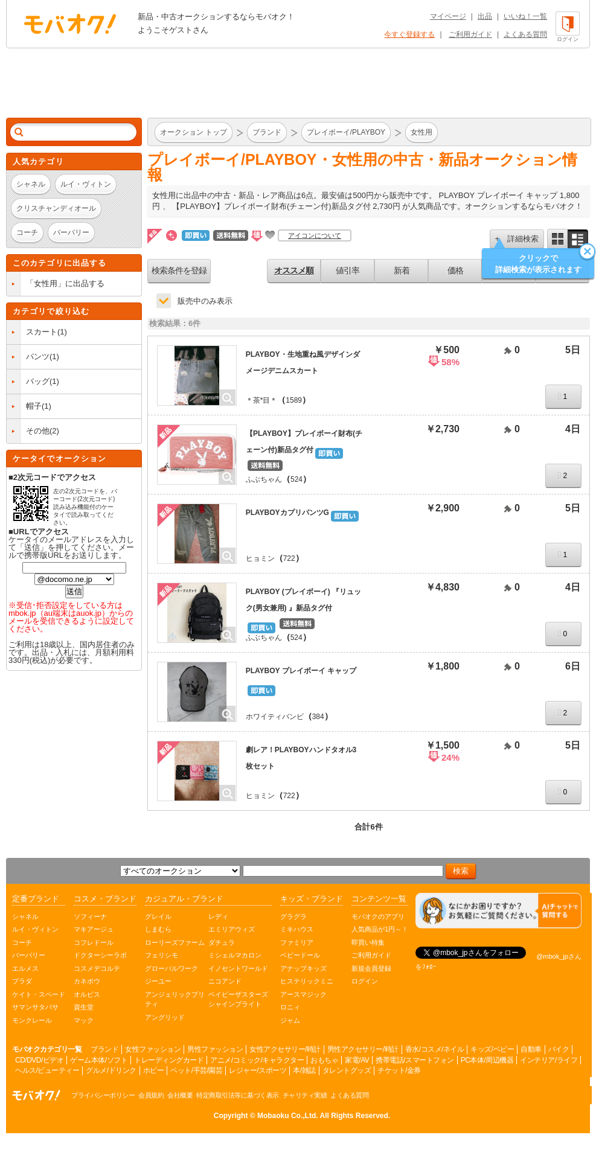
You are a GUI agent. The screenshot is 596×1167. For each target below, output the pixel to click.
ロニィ (290, 1007)
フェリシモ (161, 955)
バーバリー (28, 955)
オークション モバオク (70, 23)
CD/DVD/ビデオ (39, 1060)
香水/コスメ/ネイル (434, 1049)
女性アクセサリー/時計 (285, 1049)
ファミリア (296, 942)
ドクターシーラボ (100, 955)
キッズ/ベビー (492, 1049)
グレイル (158, 916)
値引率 (347, 270)
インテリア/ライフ (548, 1060)
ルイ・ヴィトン (35, 929)
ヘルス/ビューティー (47, 1070)
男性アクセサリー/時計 (363, 1049)
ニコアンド (225, 981)
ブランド (104, 1049)
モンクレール (32, 1020)
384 (318, 716)
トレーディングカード (168, 1060)
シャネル (25, 916)
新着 (401, 270)
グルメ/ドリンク (111, 1070)
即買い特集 (368, 942)
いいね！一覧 (525, 16)
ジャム (290, 1020)
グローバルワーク (171, 968)
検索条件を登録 (179, 270)
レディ (218, 916)
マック (84, 1020)
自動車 (531, 1049)
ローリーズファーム (175, 942)
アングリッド (165, 1017)
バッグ (38, 381)
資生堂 (84, 1007)
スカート (41, 331)
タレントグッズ (346, 1070)
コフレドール (94, 942)
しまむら (158, 929)
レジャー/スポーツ (257, 1070)
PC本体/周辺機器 (487, 1060)
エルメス (25, 968)
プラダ (22, 981)
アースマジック (303, 994)
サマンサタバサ (35, 1007)
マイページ (448, 16)
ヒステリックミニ (306, 981)
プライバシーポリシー (103, 1095)
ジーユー (158, 981)
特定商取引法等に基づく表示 (237, 1095)
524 (296, 479)
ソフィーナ (90, 916)
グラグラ (293, 916)
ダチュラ (221, 942)
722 (289, 558)
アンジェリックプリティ (175, 999)
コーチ (22, 942)
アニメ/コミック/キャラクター (257, 1060)
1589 (294, 400)
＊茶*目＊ (262, 400)
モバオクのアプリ (378, 916)
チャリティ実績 (305, 1095)
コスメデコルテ (97, 968)
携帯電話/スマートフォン (414, 1060)
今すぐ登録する (409, 34)
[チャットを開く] (498, 911)
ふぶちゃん (264, 479)
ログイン (364, 981)
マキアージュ (94, 929)
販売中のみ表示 (205, 301)
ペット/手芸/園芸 (196, 1070)
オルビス (87, 994)
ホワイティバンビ (275, 716)
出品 (485, 16)
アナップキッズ (303, 968)
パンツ (38, 356)
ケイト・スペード (38, 994)
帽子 (34, 406)
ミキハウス (296, 929)
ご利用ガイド (470, 34)
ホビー (153, 1070)
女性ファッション (153, 1049)
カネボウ (87, 981)
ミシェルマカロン (234, 955)
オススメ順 (293, 270)
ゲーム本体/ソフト (98, 1060)
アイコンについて (314, 235)
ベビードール (300, 955)
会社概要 (180, 1095)
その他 (38, 430)
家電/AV (357, 1060)
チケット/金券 (399, 1070)
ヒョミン (260, 558)
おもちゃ (324, 1060)
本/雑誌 (304, 1070)
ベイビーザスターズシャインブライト (238, 999)
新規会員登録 (371, 968)
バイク (558, 1049)
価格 (455, 270)
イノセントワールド (238, 968)
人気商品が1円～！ (379, 929)
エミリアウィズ (231, 929)
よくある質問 (525, 34)
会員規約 (151, 1095)
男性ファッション (215, 1049)
